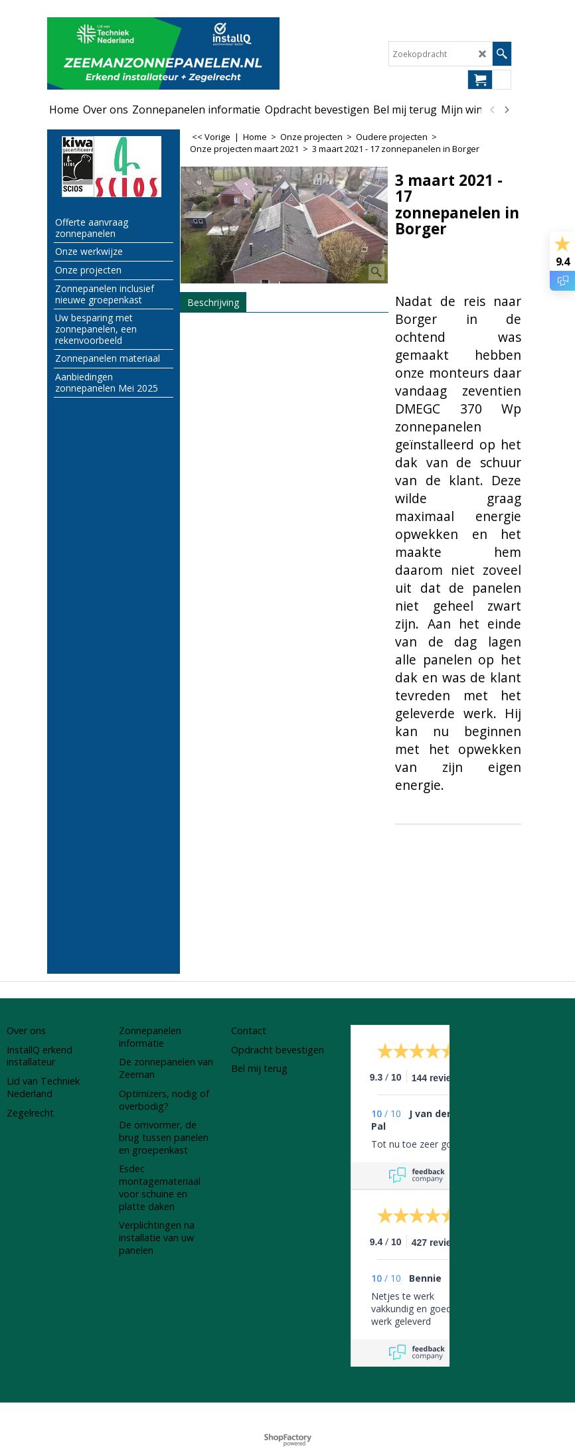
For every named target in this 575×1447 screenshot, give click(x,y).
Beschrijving (213, 302)
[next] (506, 109)
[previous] (493, 109)
